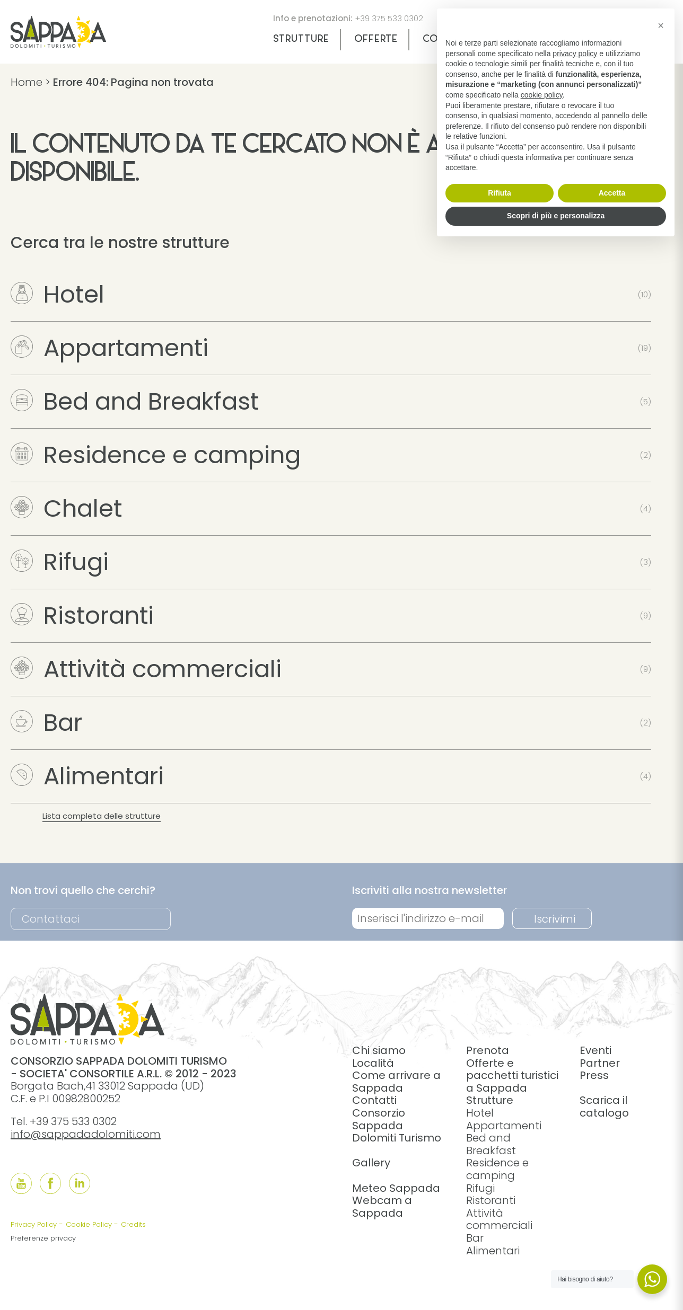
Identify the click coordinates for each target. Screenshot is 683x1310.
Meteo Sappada (396, 1188)
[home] (58, 44)
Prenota (487, 1050)
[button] (660, 25)
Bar (46, 722)
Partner (600, 1063)
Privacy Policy (34, 1224)
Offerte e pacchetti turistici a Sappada (512, 1075)
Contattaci (51, 918)
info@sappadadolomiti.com (86, 1134)
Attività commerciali (146, 669)
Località (373, 1063)
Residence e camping (156, 455)
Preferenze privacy (43, 1238)
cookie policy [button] (542, 95)
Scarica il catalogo (604, 1106)
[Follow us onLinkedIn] (79, 1183)
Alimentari (87, 776)
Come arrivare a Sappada (396, 1081)
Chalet (66, 508)
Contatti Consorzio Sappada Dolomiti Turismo (396, 1119)
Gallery (371, 1162)
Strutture (301, 39)
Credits (133, 1224)
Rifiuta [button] (499, 193)
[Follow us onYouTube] (21, 1183)
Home (26, 82)
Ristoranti (82, 615)
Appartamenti (109, 348)
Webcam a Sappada (382, 1206)
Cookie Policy (89, 1224)
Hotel (57, 294)
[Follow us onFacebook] (50, 1183)
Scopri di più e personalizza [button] (556, 215)
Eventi (595, 1050)
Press (594, 1075)
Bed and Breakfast (135, 401)
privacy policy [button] (575, 53)
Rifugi (60, 562)
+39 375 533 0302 (389, 18)
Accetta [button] (612, 193)
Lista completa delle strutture (101, 815)
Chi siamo (379, 1050)
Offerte (376, 39)
